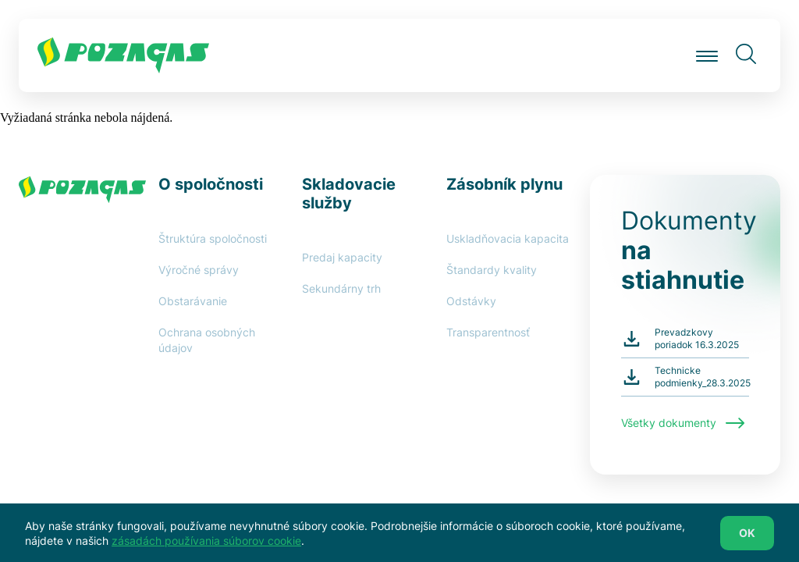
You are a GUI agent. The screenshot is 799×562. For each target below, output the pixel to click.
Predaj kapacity (342, 257)
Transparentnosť (488, 332)
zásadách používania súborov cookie (206, 545)
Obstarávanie (192, 301)
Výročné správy (198, 269)
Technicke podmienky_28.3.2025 (703, 377)
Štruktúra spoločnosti (212, 238)
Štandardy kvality (491, 269)
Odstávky (471, 301)
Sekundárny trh (341, 288)
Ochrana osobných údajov (206, 339)
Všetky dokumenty (682, 423)
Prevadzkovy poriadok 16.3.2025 (697, 338)
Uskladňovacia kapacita (507, 238)
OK (747, 537)
